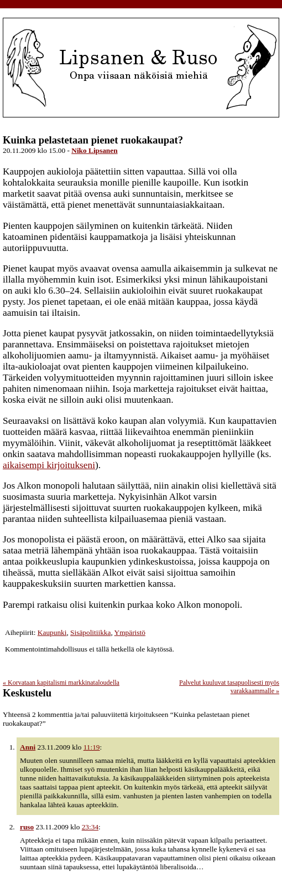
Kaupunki (52, 632)
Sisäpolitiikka (90, 632)
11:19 (91, 747)
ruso (27, 827)
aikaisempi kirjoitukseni (49, 465)
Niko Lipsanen (94, 150)
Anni (27, 747)
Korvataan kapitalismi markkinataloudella (61, 682)
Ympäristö (129, 632)
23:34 (90, 827)
